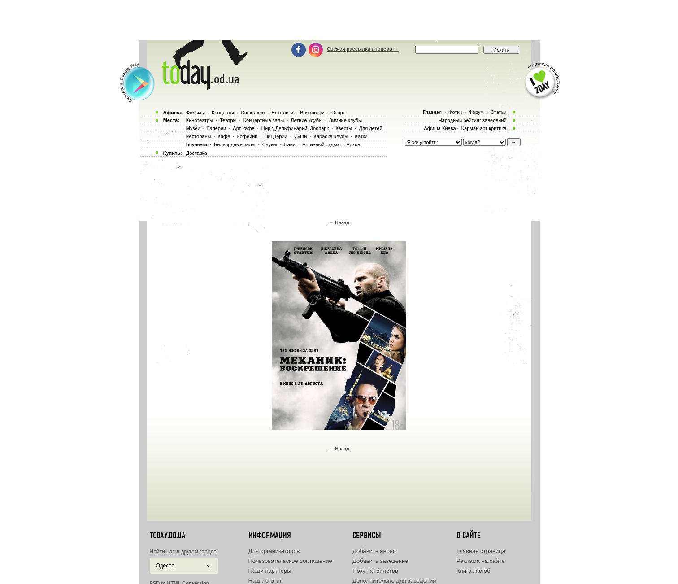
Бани (290, 144)
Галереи (216, 128)
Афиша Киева (440, 128)
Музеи (193, 128)
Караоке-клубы (331, 136)
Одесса (165, 565)
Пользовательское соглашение (290, 561)
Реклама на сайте (480, 561)
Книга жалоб (473, 570)
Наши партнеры (269, 570)
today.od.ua (167, 535)
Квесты (343, 128)
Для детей (370, 128)
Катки (361, 136)
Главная (432, 112)
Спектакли (253, 112)
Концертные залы (263, 120)
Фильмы (195, 112)
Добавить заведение (380, 561)
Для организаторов (274, 551)
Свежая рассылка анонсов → (363, 49)
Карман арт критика (484, 128)
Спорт (338, 112)
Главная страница (480, 551)
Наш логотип (265, 580)
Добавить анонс (374, 551)
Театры (228, 120)
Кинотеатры (199, 120)
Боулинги (196, 144)
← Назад (339, 222)
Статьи (499, 112)
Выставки (283, 112)
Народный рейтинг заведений (473, 120)
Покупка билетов (375, 570)
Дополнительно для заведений (394, 580)
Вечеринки (312, 112)
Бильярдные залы (234, 144)
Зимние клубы (345, 120)
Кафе (224, 136)
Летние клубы (306, 120)
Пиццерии (276, 136)
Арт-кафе (243, 128)
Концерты (223, 112)
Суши (300, 136)
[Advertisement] (339, 20)
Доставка (196, 153)
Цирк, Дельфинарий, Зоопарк (295, 128)
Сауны (270, 144)
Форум (476, 112)
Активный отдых (320, 144)
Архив (353, 144)
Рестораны (198, 136)
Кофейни (247, 136)
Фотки (455, 112)
